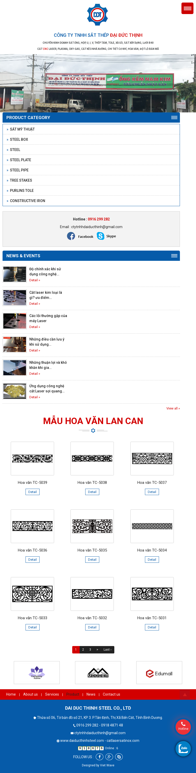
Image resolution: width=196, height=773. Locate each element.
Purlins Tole (20, 191)
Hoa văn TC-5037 (152, 482)
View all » (173, 408)
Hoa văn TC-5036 (32, 550)
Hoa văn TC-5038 (92, 482)
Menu (187, 8)
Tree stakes (19, 180)
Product (72, 694)
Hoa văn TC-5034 (152, 550)
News (91, 694)
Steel (13, 150)
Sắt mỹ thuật (21, 129)
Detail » (34, 280)
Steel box (17, 139)
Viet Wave (107, 765)
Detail (32, 492)
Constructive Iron (26, 201)
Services (52, 694)
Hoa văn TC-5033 (32, 618)
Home (11, 694)
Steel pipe (18, 170)
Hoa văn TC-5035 (92, 550)
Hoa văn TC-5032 (92, 618)
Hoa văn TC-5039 (32, 482)
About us (30, 694)
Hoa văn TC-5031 (152, 618)
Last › (108, 649)
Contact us (111, 694)
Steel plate (19, 160)
